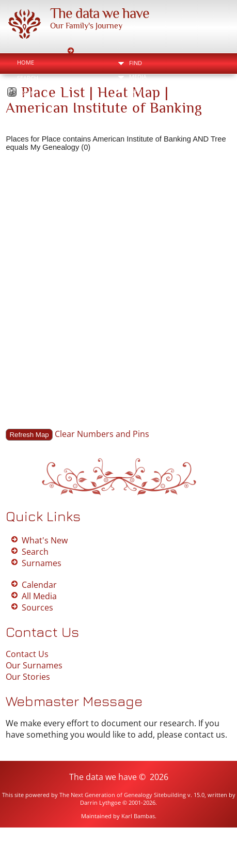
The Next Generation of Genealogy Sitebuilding (122, 795)
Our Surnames (34, 665)
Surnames (41, 563)
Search (27, 78)
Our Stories (28, 676)
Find (135, 63)
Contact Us (27, 654)
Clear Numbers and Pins (102, 434)
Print (206, 116)
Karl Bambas (138, 816)
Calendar (39, 584)
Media (138, 77)
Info (136, 91)
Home (25, 62)
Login (26, 93)
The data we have (99, 13)
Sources (37, 607)
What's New (45, 540)
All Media (39, 596)
